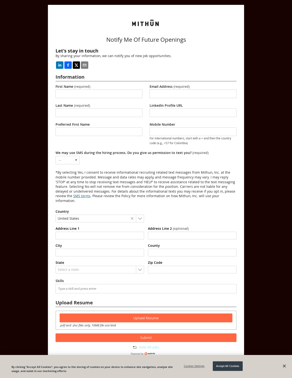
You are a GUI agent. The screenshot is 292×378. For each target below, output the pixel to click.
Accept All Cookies (227, 366)
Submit (146, 337)
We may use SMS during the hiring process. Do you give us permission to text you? (132, 152)
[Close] (284, 366)
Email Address (170, 86)
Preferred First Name (73, 124)
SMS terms (81, 196)
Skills (60, 281)
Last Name (73, 105)
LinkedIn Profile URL (166, 105)
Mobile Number (162, 124)
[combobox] (67, 160)
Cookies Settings (194, 366)
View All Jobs (149, 347)
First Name (73, 86)
